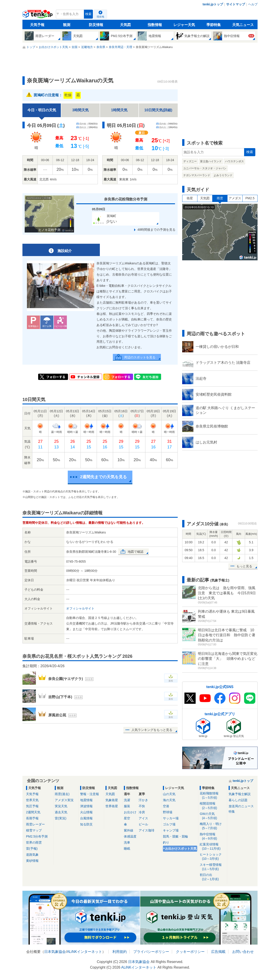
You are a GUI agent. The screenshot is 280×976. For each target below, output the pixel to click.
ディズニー (190, 161)
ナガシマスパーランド (196, 175)
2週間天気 (33, 812)
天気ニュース (243, 25)
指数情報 (155, 25)
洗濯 (127, 800)
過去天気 (61, 812)
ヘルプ (253, 4)
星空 (127, 818)
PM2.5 (249, 198)
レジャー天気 (184, 25)
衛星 (190, 198)
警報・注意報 (89, 794)
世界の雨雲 (34, 842)
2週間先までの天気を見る (103, 477)
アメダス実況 (64, 800)
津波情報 (86, 806)
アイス (143, 818)
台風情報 (86, 818)
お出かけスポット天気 (181, 848)
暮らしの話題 (238, 800)
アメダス (235, 198)
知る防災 (86, 824)
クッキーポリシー (190, 952)
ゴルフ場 (169, 824)
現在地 (100, 16)
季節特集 (213, 25)
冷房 (142, 812)
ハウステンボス (234, 161)
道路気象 (32, 854)
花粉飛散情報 (212, 796)
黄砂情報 (32, 860)
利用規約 (119, 952)
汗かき (143, 800)
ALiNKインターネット (84, 952)
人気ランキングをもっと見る (151, 730)
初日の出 (212, 877)
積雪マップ (34, 830)
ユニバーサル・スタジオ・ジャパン (204, 168)
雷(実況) (60, 818)
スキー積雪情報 (212, 867)
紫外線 (128, 830)
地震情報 (86, 800)
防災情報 (96, 25)
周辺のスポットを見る (139, 357)
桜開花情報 (212, 806)
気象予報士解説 (240, 794)
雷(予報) (31, 848)
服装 (127, 806)
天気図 (125, 25)
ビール (143, 824)
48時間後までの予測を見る (156, 229)
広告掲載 (218, 952)
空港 (166, 806)
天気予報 (37, 25)
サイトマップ (235, 4)
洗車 (127, 842)
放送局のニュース (241, 806)
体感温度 (130, 836)
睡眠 (127, 848)
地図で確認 (135, 551)
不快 (142, 806)
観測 (66, 25)
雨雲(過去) (62, 794)
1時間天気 (119, 110)
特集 (232, 811)
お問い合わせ (243, 952)
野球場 (167, 812)
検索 (88, 14)
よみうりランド (223, 175)
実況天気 (61, 806)
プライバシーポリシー (151, 952)
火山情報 (86, 812)
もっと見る (244, 566)
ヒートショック (212, 857)
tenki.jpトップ (213, 4)
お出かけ (130, 812)
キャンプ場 (171, 830)
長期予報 (32, 818)
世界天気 (32, 800)
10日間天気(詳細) (158, 110)
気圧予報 (32, 806)
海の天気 (169, 800)
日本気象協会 (55, 952)
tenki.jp (38, 15)
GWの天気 (212, 816)
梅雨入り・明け (212, 826)
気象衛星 (111, 800)
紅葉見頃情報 (212, 846)
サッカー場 (171, 818)
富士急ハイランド (211, 161)
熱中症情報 (212, 836)
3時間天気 (80, 110)
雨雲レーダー (35, 824)
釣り (166, 842)
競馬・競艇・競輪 (175, 836)
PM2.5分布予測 (37, 836)
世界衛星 (111, 806)
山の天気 (169, 794)
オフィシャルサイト (80, 608)
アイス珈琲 (146, 830)
